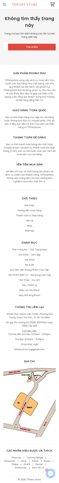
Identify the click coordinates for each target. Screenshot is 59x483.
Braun (47, 461)
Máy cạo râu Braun (29, 290)
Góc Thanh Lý (29, 285)
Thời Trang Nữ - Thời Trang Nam (29, 249)
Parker (35, 461)
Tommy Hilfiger (34, 457)
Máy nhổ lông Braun (29, 295)
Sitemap (29, 230)
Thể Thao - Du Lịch (29, 280)
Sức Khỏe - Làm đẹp (30, 254)
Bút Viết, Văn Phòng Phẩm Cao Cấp (29, 269)
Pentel (39, 464)
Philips (15, 464)
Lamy (24, 461)
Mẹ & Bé (29, 264)
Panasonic (9, 461)
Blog (29, 225)
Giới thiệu (29, 205)
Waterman (21, 467)
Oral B (27, 464)
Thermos (16, 457)
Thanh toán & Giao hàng (29, 215)
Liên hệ (29, 220)
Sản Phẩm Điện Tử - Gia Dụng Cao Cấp (29, 275)
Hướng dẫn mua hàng (30, 210)
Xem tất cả (38, 467)
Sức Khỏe (30, 259)
